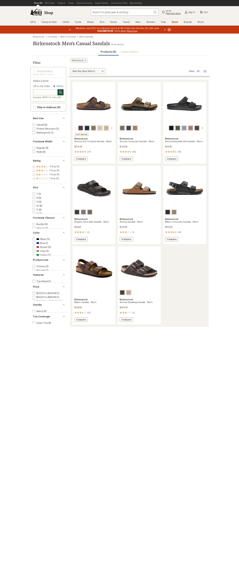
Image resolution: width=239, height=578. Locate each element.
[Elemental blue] (199, 128)
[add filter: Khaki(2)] (39, 271)
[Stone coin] (180, 128)
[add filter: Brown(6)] (39, 259)
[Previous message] (70, 29)
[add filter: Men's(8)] (37, 344)
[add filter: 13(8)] (35, 217)
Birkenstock (38, 36)
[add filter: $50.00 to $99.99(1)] (44, 325)
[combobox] (125, 12)
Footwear (52, 36)
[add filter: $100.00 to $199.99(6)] (45, 329)
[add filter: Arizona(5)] (38, 287)
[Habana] (80, 128)
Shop (48, 12)
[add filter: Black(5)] (39, 252)
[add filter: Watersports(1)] (41, 132)
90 (205, 70)
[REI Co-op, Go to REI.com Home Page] (36, 12)
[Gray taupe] (186, 128)
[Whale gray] (83, 212)
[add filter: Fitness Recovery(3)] (43, 128)
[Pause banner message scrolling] (169, 29)
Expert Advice (129, 51)
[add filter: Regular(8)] (38, 147)
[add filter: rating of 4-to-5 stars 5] (46, 167)
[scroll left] (75, 128)
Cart (203, 12)
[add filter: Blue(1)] (38, 256)
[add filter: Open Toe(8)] (40, 360)
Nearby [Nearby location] (58, 86)
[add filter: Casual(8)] (38, 124)
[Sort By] (87, 71)
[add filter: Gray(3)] (38, 263)
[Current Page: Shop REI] (38, 3)
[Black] (87, 128)
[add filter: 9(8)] (35, 201)
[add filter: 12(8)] (35, 213)
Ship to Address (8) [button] (46, 107)
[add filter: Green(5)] (39, 267)
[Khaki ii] (174, 128)
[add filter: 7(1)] (35, 193)
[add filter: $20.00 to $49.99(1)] (44, 321)
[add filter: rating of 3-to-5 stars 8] (46, 171)
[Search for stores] (60, 92)
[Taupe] (99, 128)
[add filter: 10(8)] (35, 205)
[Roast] (193, 128)
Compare (81, 159)
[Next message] (165, 29)
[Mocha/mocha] (122, 292)
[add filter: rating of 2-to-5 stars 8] (46, 175)
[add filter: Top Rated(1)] (40, 306)
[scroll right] (112, 128)
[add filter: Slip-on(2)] (38, 236)
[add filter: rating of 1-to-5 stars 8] (46, 179)
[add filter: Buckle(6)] (38, 232)
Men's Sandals (86, 36)
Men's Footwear (68, 36)
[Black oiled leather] (167, 212)
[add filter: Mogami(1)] (38, 291)
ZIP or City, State (41, 86)
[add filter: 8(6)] (35, 197)
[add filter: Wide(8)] (37, 151)
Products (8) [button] (108, 51)
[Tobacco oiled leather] (106, 128)
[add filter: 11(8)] (35, 209)
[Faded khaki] (93, 128)
